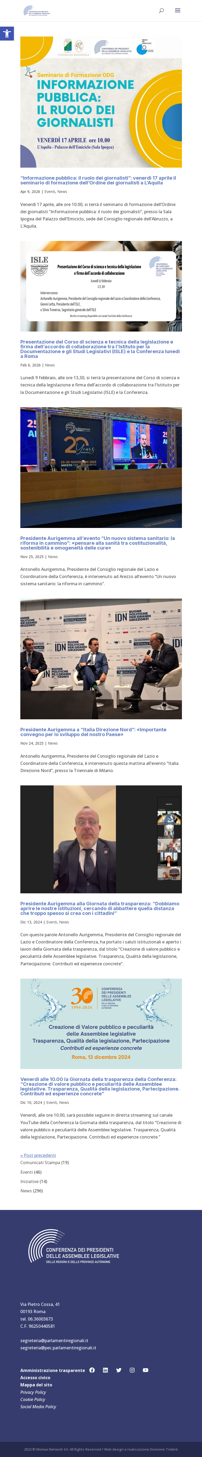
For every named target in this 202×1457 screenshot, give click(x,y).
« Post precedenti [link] (38, 1155)
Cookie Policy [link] (32, 1399)
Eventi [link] (49, 191)
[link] (7, 34)
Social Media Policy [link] (38, 1407)
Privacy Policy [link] (33, 1392)
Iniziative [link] (29, 1181)
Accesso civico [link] (35, 1378)
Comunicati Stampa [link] (40, 1162)
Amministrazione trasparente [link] (52, 1370)
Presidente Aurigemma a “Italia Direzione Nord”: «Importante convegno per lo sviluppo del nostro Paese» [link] (93, 732)
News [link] (62, 191)
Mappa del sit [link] (34, 1385)
